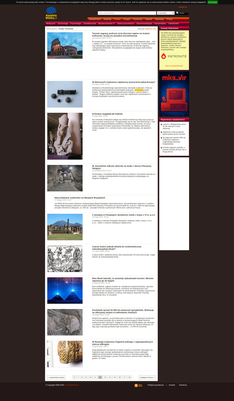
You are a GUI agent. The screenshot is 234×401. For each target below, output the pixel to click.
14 (110, 377)
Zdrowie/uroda (89, 23)
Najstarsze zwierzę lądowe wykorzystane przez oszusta (174, 133)
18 (129, 377)
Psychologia (75, 23)
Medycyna (50, 23)
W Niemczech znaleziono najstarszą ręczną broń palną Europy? (123, 82)
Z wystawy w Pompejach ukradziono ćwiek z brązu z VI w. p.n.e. (124, 215)
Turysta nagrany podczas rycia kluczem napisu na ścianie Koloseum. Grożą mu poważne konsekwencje (121, 34)
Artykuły (107, 19)
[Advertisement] (101, 70)
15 (115, 377)
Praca (169, 19)
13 (105, 377)
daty (154, 29)
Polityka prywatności (156, 385)
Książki (127, 19)
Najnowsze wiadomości (173, 119)
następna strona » (147, 377)
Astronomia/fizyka (144, 23)
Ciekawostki (173, 23)
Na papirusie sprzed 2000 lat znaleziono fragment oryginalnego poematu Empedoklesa (174, 141)
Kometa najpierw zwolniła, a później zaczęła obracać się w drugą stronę (174, 149)
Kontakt (172, 385)
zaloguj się (182, 7)
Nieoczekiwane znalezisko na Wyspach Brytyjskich (80, 198)
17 (124, 377)
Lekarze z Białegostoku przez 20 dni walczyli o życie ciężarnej (174, 126)
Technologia (63, 23)
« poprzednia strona (56, 377)
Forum (117, 19)
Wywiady (159, 19)
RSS (140, 385)
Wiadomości (95, 19)
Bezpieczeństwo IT (106, 23)
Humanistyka (160, 23)
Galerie (148, 19)
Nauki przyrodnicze (125, 23)
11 (95, 377)
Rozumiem (212, 2)
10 (90, 377)
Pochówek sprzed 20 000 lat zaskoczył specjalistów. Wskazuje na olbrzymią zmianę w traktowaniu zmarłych (123, 311)
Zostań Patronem (169, 28)
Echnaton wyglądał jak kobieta (107, 114)
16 (120, 377)
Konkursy (137, 19)
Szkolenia (183, 385)
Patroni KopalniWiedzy (174, 66)
